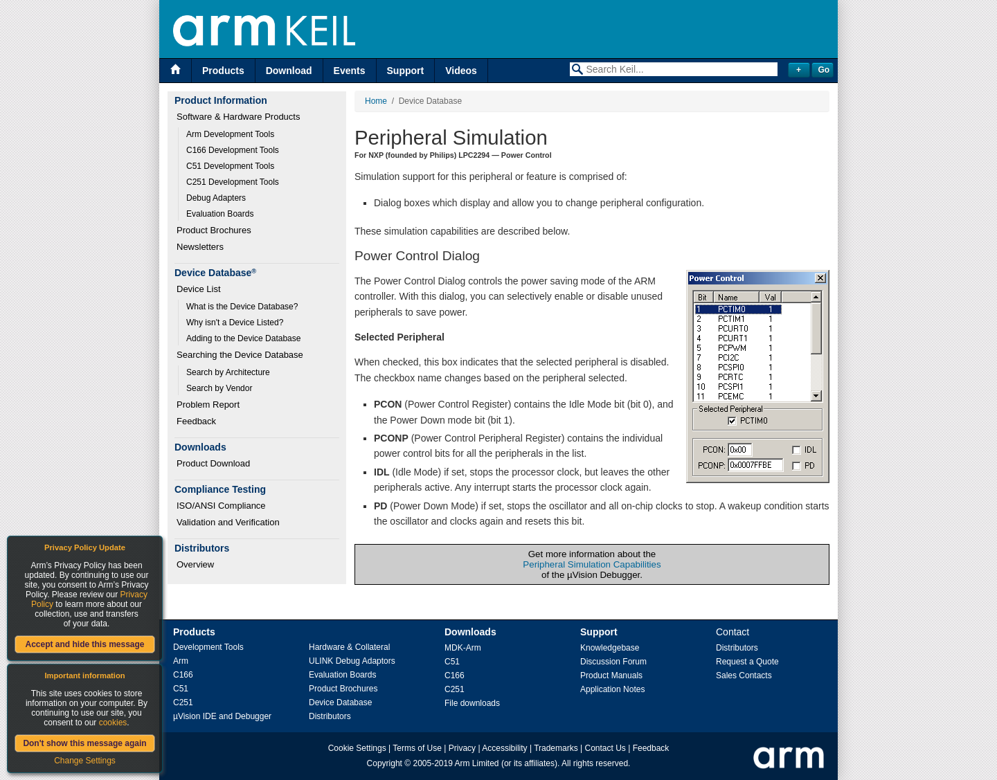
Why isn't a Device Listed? (234, 322)
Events (350, 70)
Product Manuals (611, 675)
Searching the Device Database (240, 355)
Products (223, 70)
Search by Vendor (219, 388)
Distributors (330, 716)
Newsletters (200, 247)
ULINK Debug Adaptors (352, 661)
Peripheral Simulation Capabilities (592, 564)
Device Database (340, 702)
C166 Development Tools (232, 150)
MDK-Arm (462, 648)
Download (289, 70)
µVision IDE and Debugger (222, 716)
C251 (183, 702)
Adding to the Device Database (243, 338)
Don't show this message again (84, 743)
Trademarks (556, 748)
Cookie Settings (357, 748)
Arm (180, 661)
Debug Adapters (216, 198)
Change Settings (85, 760)
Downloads (470, 631)
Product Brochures (214, 230)
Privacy (462, 748)
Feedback (196, 421)
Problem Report (208, 404)
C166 (183, 675)
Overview (195, 564)
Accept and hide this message (84, 644)
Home (376, 101)
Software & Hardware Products (238, 116)
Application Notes (612, 689)
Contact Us (605, 748)
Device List (199, 289)
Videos (461, 70)
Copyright (384, 763)
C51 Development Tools (230, 166)
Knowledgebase (609, 648)
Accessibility (504, 748)
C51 (180, 688)
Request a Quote (747, 661)
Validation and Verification (228, 522)
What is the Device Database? (242, 306)
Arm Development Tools (230, 134)
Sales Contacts (744, 675)
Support (405, 70)
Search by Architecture (228, 372)
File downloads (472, 703)
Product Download (213, 463)
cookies (113, 722)
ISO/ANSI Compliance (221, 505)
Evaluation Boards (219, 214)
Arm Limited (477, 763)
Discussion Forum (613, 661)
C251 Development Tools (232, 182)
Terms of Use (417, 748)
